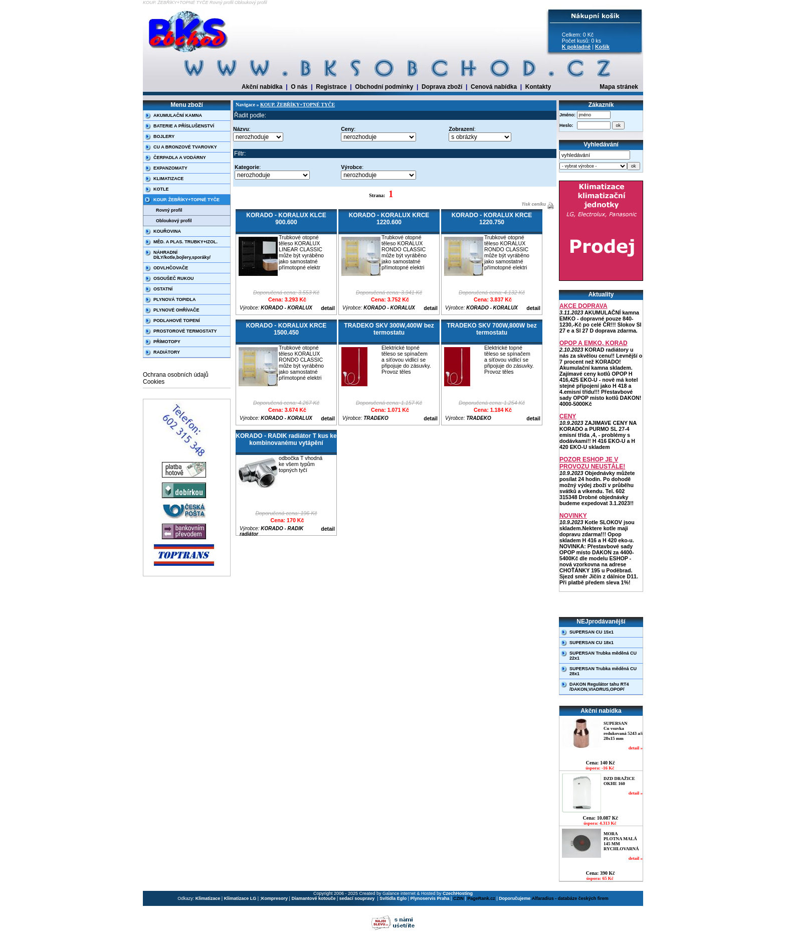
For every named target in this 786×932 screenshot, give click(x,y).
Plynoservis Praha (430, 898)
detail (328, 308)
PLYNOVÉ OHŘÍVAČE (176, 310)
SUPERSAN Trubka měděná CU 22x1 (603, 656)
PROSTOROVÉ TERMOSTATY (185, 331)
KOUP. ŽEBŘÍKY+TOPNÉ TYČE (186, 199)
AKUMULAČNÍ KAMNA (177, 115)
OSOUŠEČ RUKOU (173, 278)
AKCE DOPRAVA (583, 305)
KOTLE (161, 189)
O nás (299, 86)
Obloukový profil (174, 220)
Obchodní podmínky (384, 86)
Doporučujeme (514, 898)
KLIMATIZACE (168, 178)
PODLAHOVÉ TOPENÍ (176, 320)
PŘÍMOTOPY (166, 341)
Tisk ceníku (533, 204)
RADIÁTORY (166, 352)
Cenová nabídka (494, 86)
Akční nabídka (262, 86)
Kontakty (538, 86)
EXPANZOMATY (170, 168)
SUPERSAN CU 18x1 (591, 642)
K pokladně (576, 47)
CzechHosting (458, 893)
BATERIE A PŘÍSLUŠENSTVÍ (183, 125)
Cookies (153, 381)
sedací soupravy (357, 898)
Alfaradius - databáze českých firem (570, 898)
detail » (636, 747)
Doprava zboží (442, 86)
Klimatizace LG (240, 898)
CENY (567, 416)
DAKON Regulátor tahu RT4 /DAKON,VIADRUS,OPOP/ (599, 687)
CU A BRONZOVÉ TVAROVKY (185, 146)
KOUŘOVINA (167, 231)
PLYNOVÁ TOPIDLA (174, 299)
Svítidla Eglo (393, 898)
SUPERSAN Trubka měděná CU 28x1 (603, 671)
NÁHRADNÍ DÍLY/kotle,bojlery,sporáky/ (182, 255)
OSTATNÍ (162, 288)
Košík (602, 47)
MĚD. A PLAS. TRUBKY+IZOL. (185, 241)
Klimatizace (208, 898)
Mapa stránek (619, 86)
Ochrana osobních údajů (176, 374)
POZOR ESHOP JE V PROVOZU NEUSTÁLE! (592, 463)
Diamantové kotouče (313, 898)
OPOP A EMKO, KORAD (593, 343)
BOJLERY (163, 136)
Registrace (331, 86)
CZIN (458, 898)
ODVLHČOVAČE (170, 267)
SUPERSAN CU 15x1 (591, 632)
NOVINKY (573, 515)
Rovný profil (169, 210)
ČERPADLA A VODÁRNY (179, 157)
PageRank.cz (481, 898)
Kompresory (274, 898)
